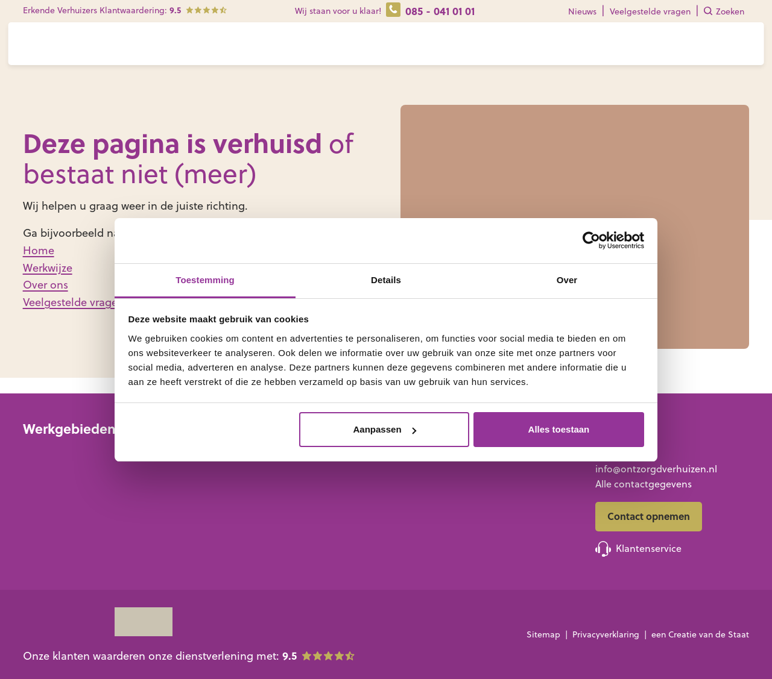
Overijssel (44, 499)
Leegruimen (295, 486)
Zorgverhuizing (302, 471)
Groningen (47, 468)
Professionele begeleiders (489, 501)
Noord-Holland (158, 468)
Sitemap (543, 634)
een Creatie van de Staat (700, 634)
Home (38, 250)
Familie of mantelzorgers (487, 486)
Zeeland (142, 530)
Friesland (43, 453)
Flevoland (44, 514)
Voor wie (252, 50)
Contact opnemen (648, 516)
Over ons (458, 50)
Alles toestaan (559, 429)
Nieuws (582, 11)
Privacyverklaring (605, 634)
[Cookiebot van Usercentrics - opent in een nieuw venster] (591, 240)
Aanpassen (384, 429)
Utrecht (141, 499)
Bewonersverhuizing (313, 501)
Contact (515, 50)
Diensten (388, 50)
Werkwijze (325, 50)
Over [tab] (567, 280)
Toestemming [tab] (205, 280)
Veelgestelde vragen (650, 11)
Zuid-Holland (154, 483)
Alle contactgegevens (643, 483)
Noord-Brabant (159, 514)
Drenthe (41, 483)
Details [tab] (386, 280)
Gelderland (48, 530)
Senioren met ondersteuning (497, 471)
